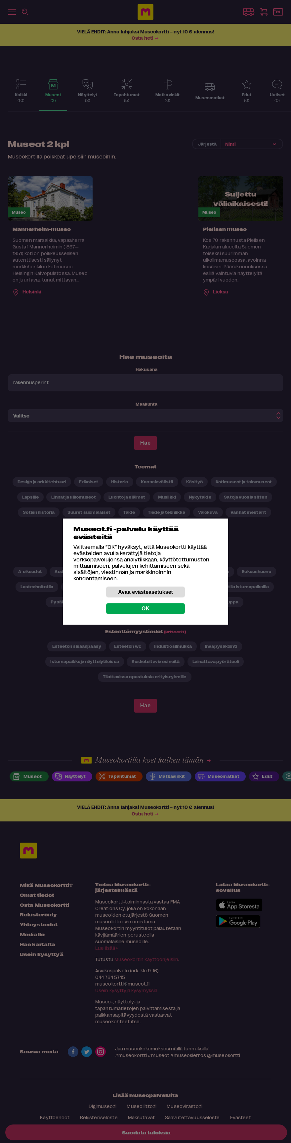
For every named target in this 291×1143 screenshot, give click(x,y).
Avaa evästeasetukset (145, 591)
